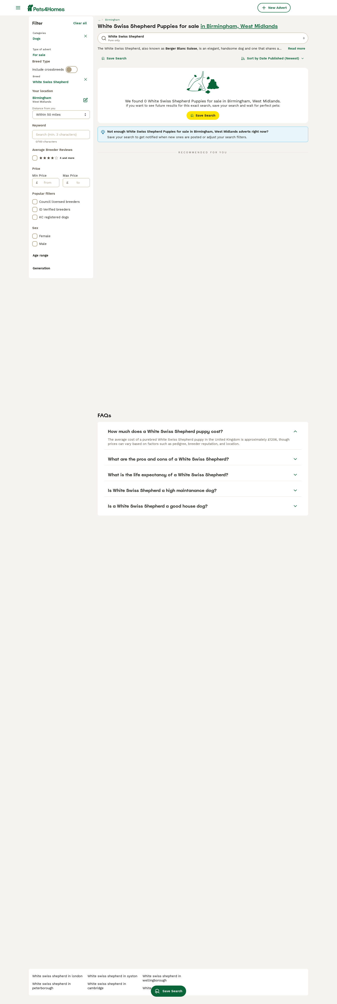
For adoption (68, 140)
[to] (79, 375)
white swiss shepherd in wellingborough (161, 978)
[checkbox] (35, 195)
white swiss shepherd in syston (112, 976)
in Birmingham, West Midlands (239, 103)
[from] (48, 375)
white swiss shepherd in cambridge (106, 986)
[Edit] (85, 292)
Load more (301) (74, 274)
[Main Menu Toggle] (18, 7)
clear (83, 175)
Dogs (37, 120)
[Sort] (272, 135)
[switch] (72, 166)
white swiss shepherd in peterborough (51, 986)
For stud (42, 150)
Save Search (113, 136)
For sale (42, 140)
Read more (296, 126)
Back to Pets (44, 110)
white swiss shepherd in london (57, 976)
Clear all (80, 100)
